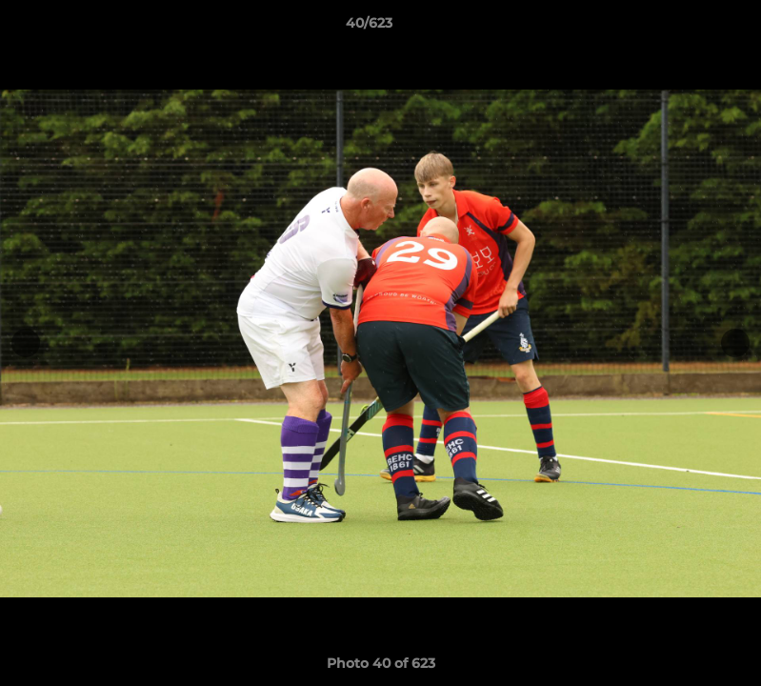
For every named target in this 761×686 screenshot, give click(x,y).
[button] (681, 27)
